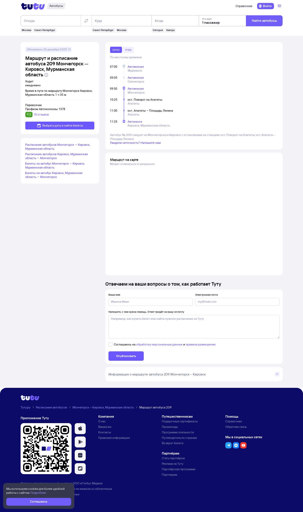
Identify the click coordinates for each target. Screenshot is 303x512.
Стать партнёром (173, 458)
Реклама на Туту (172, 464)
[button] (80, 428)
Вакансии (104, 427)
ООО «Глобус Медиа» (88, 483)
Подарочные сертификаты (180, 421)
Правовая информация (114, 438)
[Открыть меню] (280, 6)
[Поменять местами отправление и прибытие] (86, 20)
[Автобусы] (56, 6)
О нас (102, 421)
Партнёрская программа (178, 469)
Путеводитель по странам (179, 438)
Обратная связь (236, 427)
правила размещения (201, 344)
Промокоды (170, 427)
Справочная (244, 6)
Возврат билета (172, 443)
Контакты (104, 432)
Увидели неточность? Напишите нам (135, 143)
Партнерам (169, 474)
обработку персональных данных (159, 344)
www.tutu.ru (86, 489)
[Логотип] (33, 6)
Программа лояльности (178, 432)
